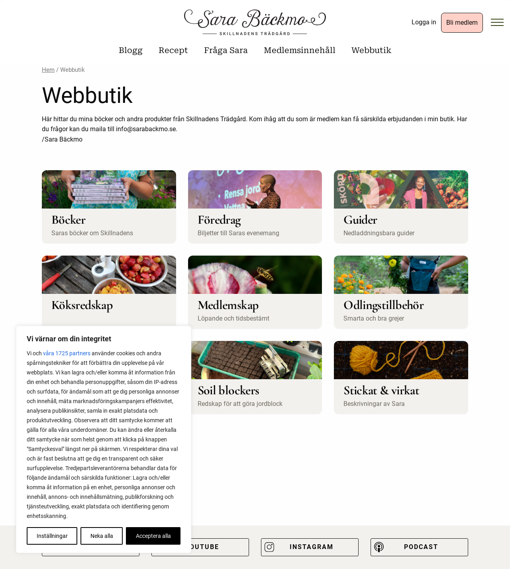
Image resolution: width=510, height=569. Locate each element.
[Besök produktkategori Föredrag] (255, 207)
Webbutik (371, 50)
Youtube (202, 547)
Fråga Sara (226, 50)
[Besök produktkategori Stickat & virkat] (401, 377)
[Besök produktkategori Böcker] (109, 207)
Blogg (131, 50)
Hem (48, 69)
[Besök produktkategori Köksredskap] (109, 292)
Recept (173, 50)
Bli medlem (462, 22)
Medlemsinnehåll (299, 50)
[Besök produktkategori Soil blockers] (255, 377)
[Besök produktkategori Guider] (401, 207)
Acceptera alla (153, 536)
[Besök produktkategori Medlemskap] (255, 292)
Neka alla (101, 536)
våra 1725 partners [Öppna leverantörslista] (66, 353)
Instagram (311, 547)
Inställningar (52, 536)
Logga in (424, 22)
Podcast (421, 547)
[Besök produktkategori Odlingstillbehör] (401, 292)
